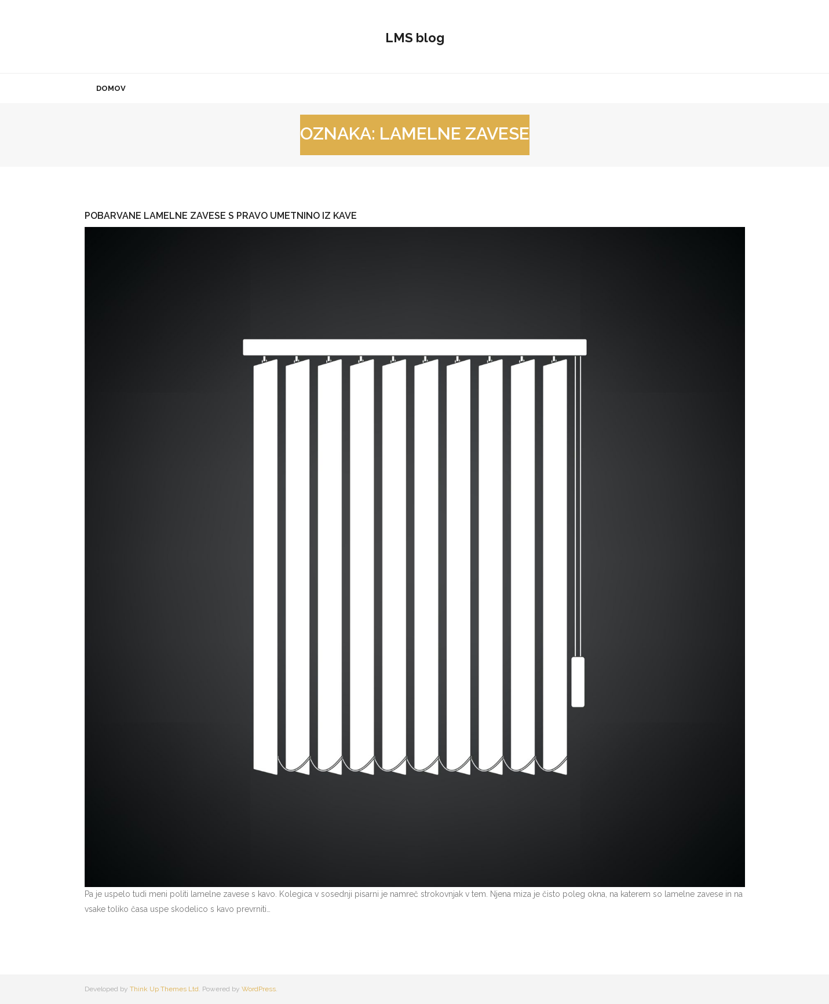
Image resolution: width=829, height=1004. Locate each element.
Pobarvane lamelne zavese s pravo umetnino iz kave (221, 215)
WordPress (259, 989)
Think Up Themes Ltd (164, 989)
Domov (111, 88)
